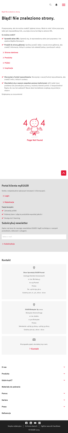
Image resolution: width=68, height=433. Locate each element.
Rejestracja (8, 202)
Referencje (6, 413)
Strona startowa (10, 52)
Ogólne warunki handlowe (50, 426)
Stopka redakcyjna (14, 426)
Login (6, 196)
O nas (4, 367)
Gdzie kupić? (7, 380)
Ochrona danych (31, 426)
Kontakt (34, 349)
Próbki (6, 63)
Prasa (4, 407)
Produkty (7, 57)
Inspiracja (8, 68)
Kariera (5, 400)
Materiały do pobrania (11, 387)
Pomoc (5, 394)
